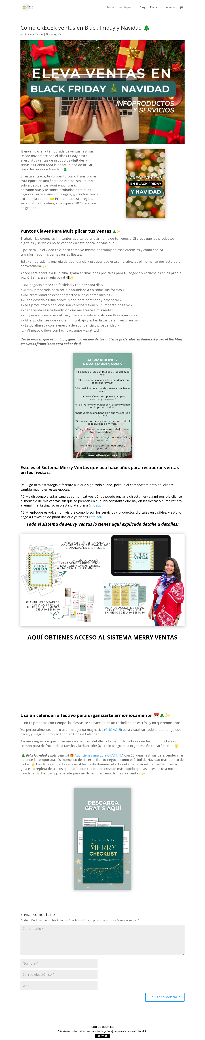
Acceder (171, 7)
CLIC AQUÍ (113, 729)
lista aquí (96, 517)
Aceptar (102, 1036)
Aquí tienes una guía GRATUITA (99, 755)
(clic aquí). (96, 505)
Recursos (155, 7)
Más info (142, 1031)
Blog (142, 7)
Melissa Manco (34, 34)
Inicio (110, 7)
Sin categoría (53, 34)
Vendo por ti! (127, 7)
